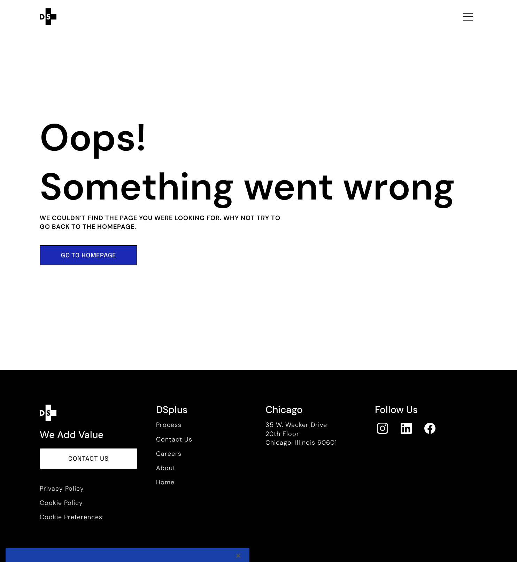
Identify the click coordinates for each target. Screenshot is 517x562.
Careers (169, 454)
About (166, 468)
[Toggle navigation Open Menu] (467, 17)
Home (165, 482)
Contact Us (174, 439)
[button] (88, 255)
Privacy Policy (62, 488)
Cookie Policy (61, 503)
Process (169, 425)
